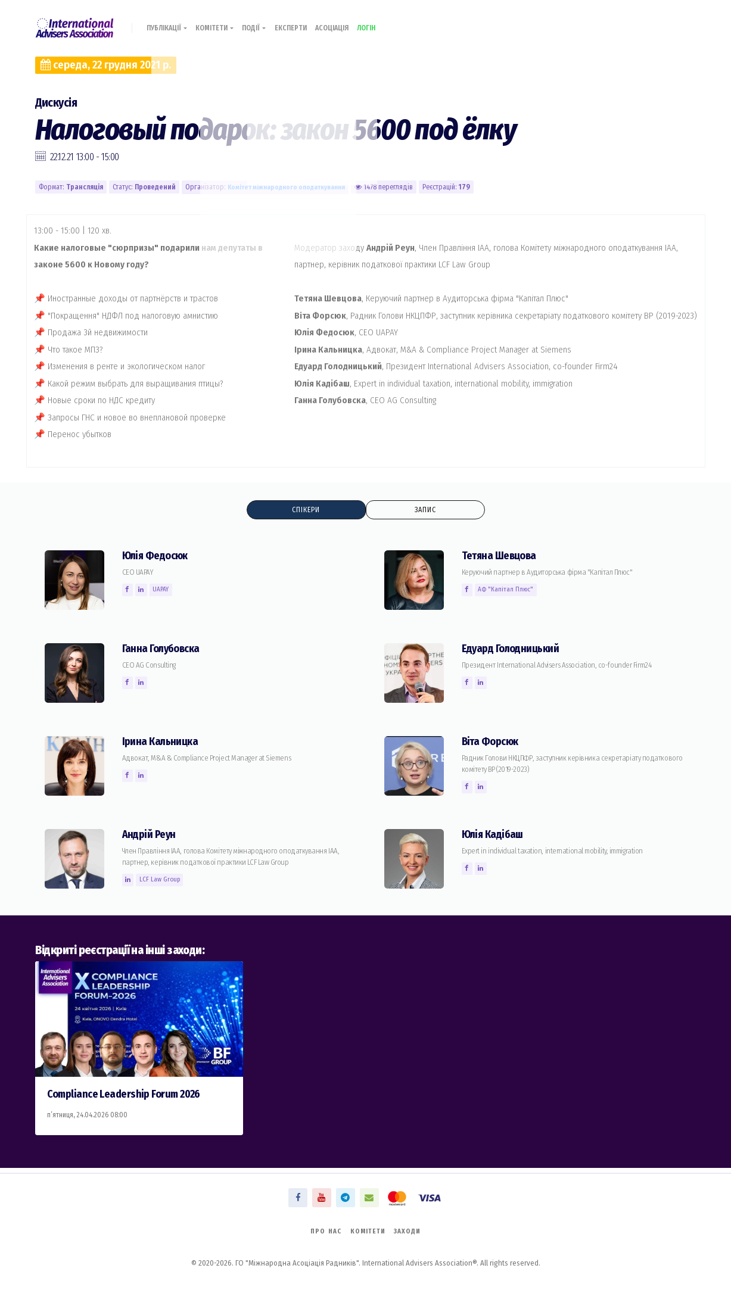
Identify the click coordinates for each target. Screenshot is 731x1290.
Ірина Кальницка (162, 743)
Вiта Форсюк (493, 743)
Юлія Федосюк (158, 557)
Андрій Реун (151, 836)
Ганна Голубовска (164, 650)
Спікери (306, 510)
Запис (424, 510)
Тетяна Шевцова (502, 557)
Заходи (411, 1230)
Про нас (322, 1230)
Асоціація (351, 22)
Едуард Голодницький (515, 650)
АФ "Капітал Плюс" (508, 591)
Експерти (305, 22)
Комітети (223, 22)
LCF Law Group (162, 881)
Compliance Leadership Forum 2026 (130, 1095)
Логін (390, 22)
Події (266, 22)
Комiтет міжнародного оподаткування (291, 187)
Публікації (170, 22)
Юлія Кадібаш (495, 836)
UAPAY (164, 591)
